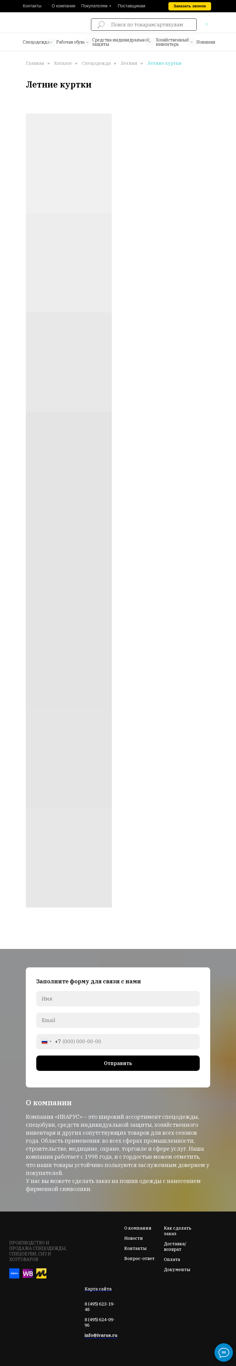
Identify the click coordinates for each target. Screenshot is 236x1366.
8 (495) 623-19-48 (100, 1306)
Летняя (128, 63)
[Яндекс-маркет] (41, 1276)
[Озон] (14, 1276)
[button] (189, 6)
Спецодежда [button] (36, 42)
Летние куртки (164, 63)
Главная (35, 63)
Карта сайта (98, 1289)
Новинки (205, 42)
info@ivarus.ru (101, 1335)
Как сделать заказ (177, 1230)
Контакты (135, 1248)
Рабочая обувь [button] (70, 42)
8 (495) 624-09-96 (100, 1322)
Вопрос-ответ (139, 1258)
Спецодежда (96, 63)
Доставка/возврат (175, 1246)
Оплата (172, 1259)
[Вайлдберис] (28, 1276)
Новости (133, 1238)
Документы (177, 1269)
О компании (137, 1228)
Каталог (63, 63)
